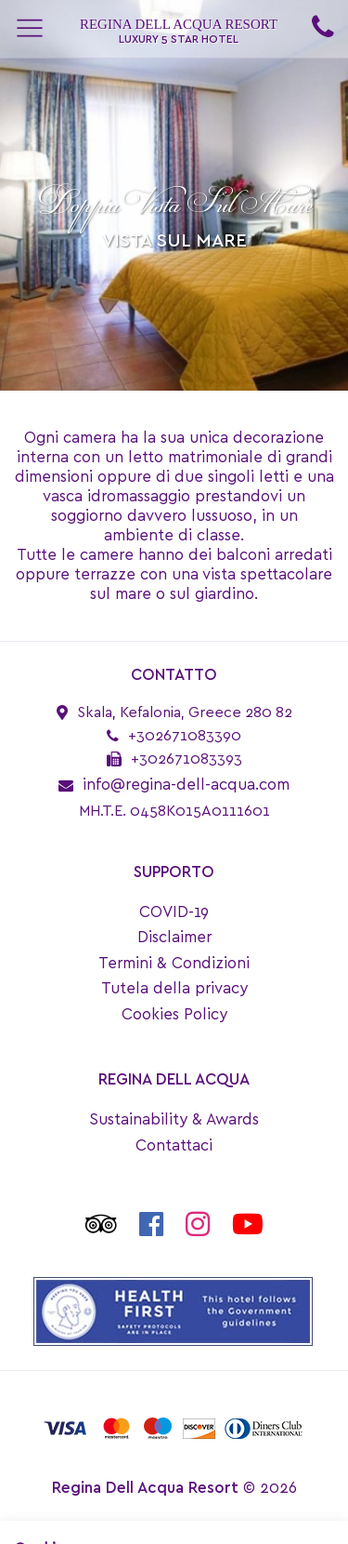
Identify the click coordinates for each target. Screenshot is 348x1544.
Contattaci (174, 1145)
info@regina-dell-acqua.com (186, 784)
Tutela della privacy (174, 988)
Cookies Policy (174, 1014)
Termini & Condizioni (174, 963)
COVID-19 (174, 912)
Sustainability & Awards (174, 1119)
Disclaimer (174, 937)
